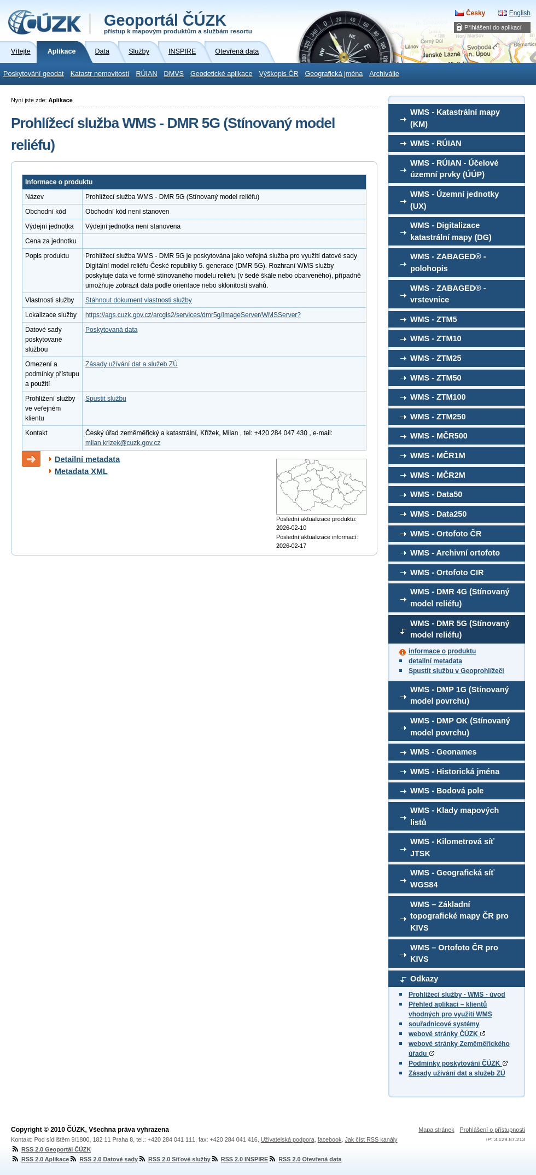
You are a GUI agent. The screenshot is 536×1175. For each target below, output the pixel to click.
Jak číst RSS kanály (371, 1139)
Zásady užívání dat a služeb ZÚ (457, 1073)
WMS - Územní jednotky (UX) (454, 200)
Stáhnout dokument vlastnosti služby (138, 300)
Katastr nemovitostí (100, 74)
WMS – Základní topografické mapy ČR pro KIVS (459, 916)
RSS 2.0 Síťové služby (174, 1159)
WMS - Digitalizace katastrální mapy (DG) (451, 231)
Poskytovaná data (111, 330)
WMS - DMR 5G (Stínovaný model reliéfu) (460, 629)
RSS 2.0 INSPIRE (239, 1159)
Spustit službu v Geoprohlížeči (456, 671)
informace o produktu (442, 651)
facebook (330, 1139)
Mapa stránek (436, 1129)
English (520, 13)
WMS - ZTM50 (436, 377)
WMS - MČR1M (437, 455)
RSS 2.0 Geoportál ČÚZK (51, 1149)
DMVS (174, 74)
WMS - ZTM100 (438, 397)
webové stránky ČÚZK (447, 1034)
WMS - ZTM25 (436, 358)
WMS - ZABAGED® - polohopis (448, 262)
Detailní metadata (87, 459)
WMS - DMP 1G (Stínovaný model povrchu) (459, 695)
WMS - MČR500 (439, 435)
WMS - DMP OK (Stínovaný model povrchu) (460, 726)
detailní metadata (435, 661)
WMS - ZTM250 (438, 416)
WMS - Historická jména (454, 771)
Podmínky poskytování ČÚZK (458, 1063)
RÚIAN (146, 74)
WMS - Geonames (443, 751)
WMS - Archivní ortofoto (455, 552)
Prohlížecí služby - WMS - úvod (457, 994)
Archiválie (384, 74)
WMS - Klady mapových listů (454, 816)
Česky (475, 13)
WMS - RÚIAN (436, 143)
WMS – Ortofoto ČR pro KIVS (454, 953)
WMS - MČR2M (437, 475)
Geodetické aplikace (221, 74)
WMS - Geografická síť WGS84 (452, 878)
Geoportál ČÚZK (178, 22)
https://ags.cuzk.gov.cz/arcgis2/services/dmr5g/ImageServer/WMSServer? (193, 315)
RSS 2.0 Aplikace (40, 1159)
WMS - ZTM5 (433, 319)
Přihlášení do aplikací (493, 27)
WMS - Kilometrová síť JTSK (452, 847)
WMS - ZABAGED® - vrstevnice (448, 294)
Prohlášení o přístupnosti (492, 1129)
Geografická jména (334, 74)
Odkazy (424, 978)
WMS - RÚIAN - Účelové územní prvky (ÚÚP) (454, 169)
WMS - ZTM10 (436, 338)
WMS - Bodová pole (446, 790)
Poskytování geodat (33, 74)
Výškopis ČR (278, 74)
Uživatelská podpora (287, 1139)
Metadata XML (81, 471)
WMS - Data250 (438, 514)
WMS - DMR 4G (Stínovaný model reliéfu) (460, 597)
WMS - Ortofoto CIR (446, 572)
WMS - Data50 (436, 494)
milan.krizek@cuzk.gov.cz (122, 443)
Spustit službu (105, 398)
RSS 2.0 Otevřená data (304, 1159)
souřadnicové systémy (444, 1024)
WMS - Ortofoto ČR (445, 533)
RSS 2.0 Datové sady (103, 1159)
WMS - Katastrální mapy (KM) (455, 118)
